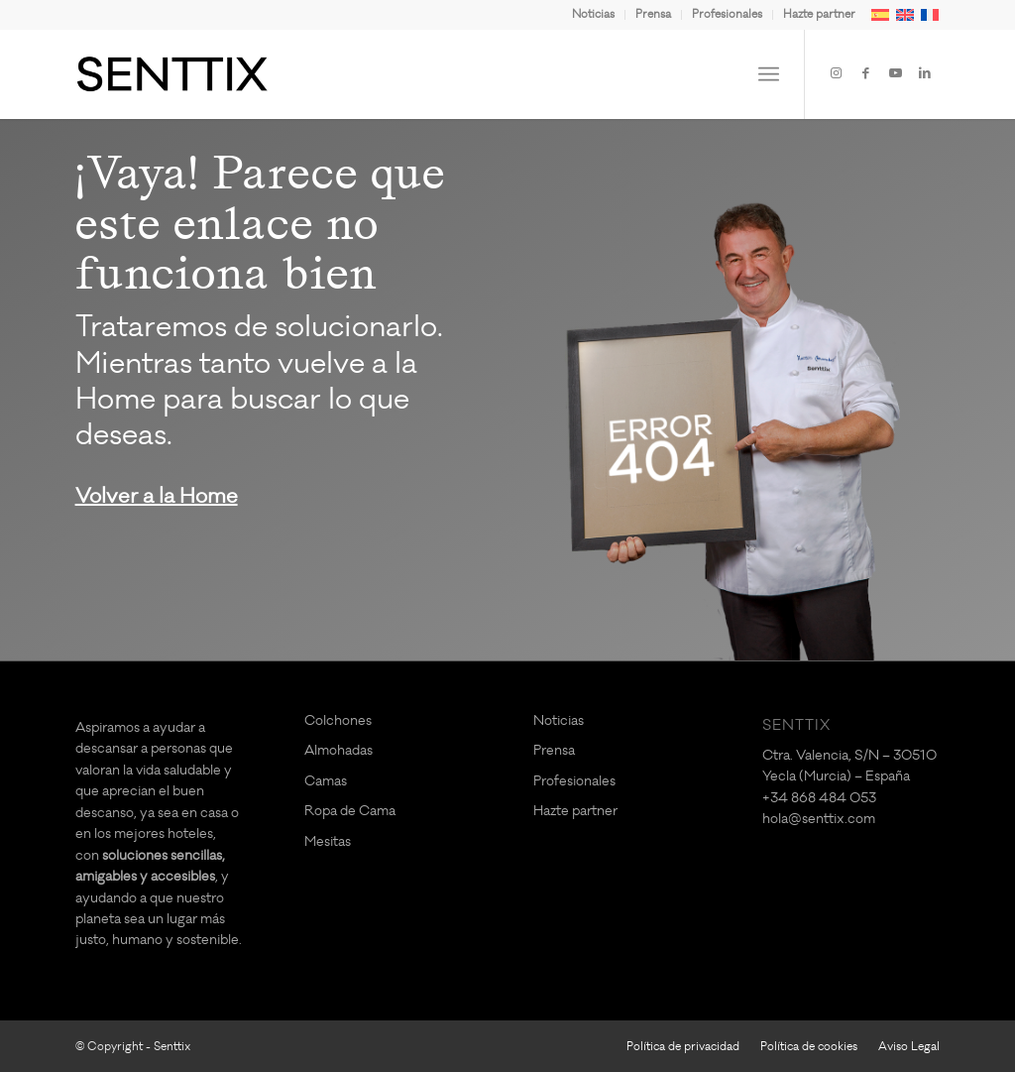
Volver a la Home (156, 496)
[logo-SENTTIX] (172, 74)
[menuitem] (593, 15)
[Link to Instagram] (835, 73)
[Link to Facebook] (865, 73)
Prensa (653, 14)
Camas (325, 781)
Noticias (593, 14)
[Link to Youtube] (895, 73)
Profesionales (727, 14)
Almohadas (338, 750)
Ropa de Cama (349, 810)
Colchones (338, 720)
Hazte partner (819, 14)
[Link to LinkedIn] (925, 73)
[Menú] (768, 74)
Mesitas (327, 841)
